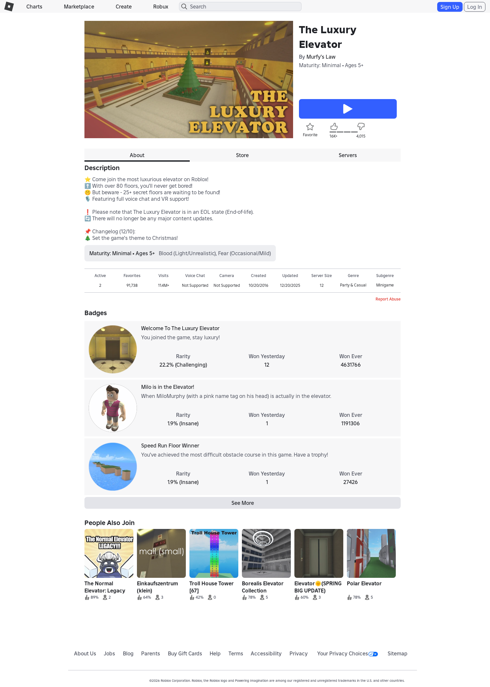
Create (124, 6)
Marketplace (79, 6)
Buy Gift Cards (185, 653)
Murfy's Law (320, 56)
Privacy (299, 653)
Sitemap (398, 653)
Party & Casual (353, 285)
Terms (236, 653)
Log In (474, 7)
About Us (85, 653)
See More (242, 503)
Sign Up (449, 7)
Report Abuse (388, 299)
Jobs (109, 653)
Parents (150, 653)
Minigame (385, 285)
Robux (160, 6)
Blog (128, 653)
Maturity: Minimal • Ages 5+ (331, 65)
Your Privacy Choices (347, 653)
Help (215, 653)
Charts (34, 6)
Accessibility (266, 653)
